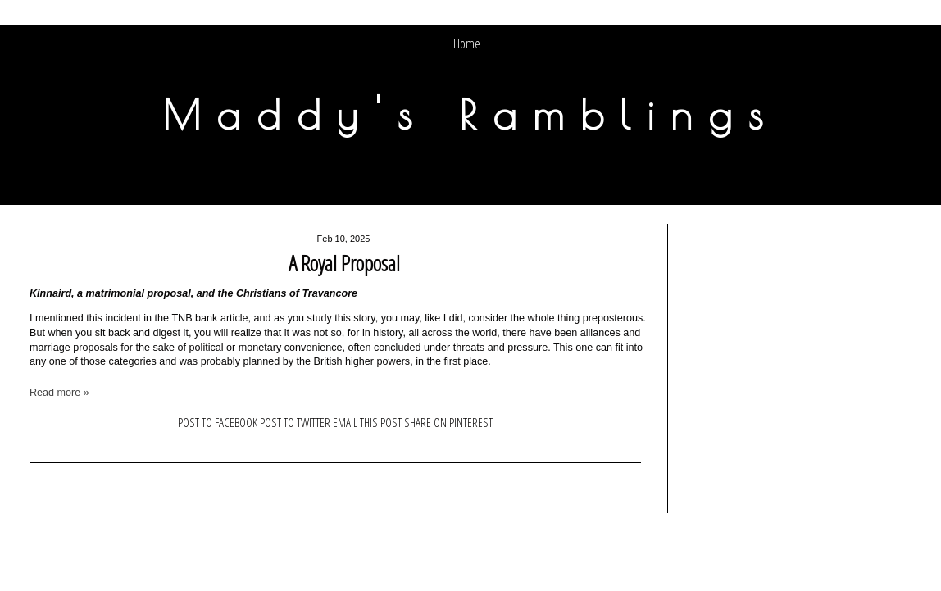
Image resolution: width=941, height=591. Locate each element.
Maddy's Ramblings (470, 114)
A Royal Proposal (344, 263)
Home (466, 43)
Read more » (59, 392)
